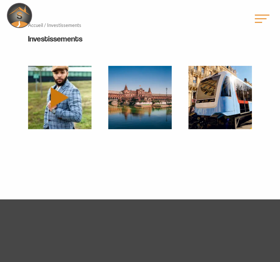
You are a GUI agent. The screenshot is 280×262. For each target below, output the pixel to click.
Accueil (35, 25)
